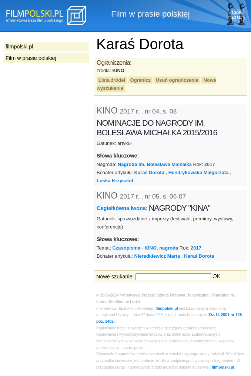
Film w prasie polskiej (31, 58)
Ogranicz (140, 80)
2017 (209, 164)
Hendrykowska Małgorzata (198, 172)
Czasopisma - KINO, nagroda (145, 248)
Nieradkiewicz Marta (157, 256)
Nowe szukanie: (115, 277)
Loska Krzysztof (115, 180)
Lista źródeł (111, 80)
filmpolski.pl (166, 308)
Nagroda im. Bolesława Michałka (155, 164)
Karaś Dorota (149, 172)
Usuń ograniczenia (177, 80)
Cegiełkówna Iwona (121, 208)
